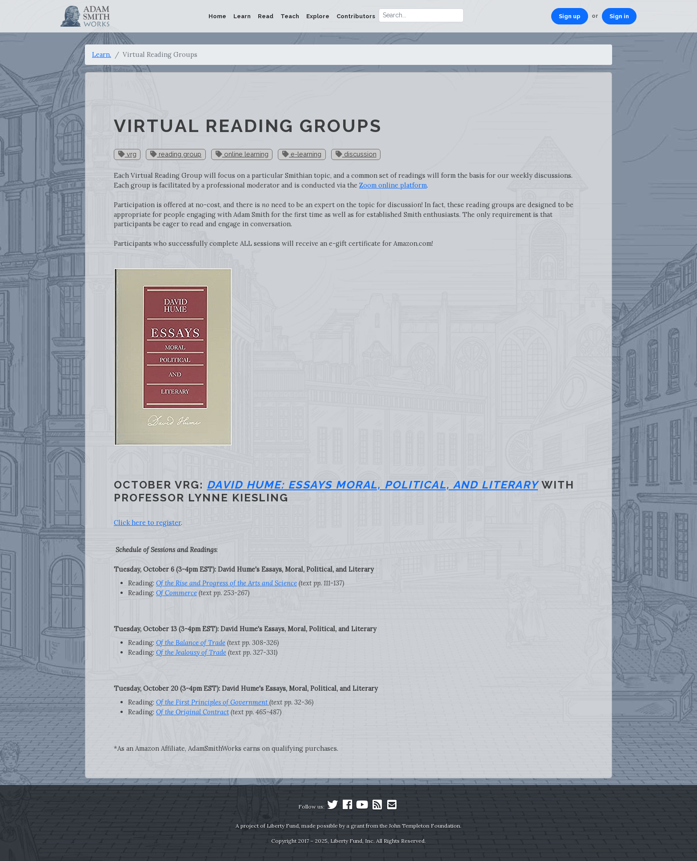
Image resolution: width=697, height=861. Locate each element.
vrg (127, 154)
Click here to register (147, 522)
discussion (356, 154)
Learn (242, 16)
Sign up (570, 16)
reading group (175, 154)
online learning (242, 154)
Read (265, 16)
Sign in (619, 16)
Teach (289, 16)
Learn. (101, 54)
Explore (317, 16)
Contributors (355, 16)
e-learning (301, 154)
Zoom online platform (393, 185)
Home (217, 16)
